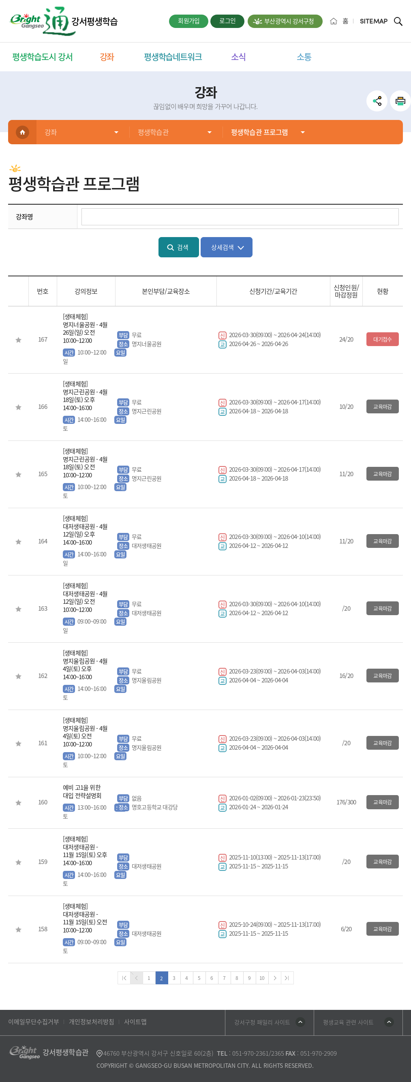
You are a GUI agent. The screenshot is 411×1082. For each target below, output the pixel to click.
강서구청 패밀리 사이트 (262, 1022)
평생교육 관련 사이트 (348, 1022)
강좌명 (24, 216)
